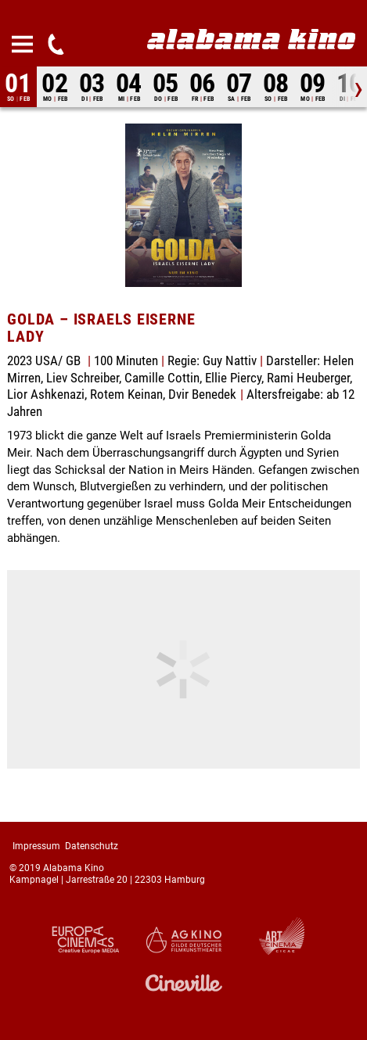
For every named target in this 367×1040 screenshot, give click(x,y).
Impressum (36, 846)
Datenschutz (91, 846)
